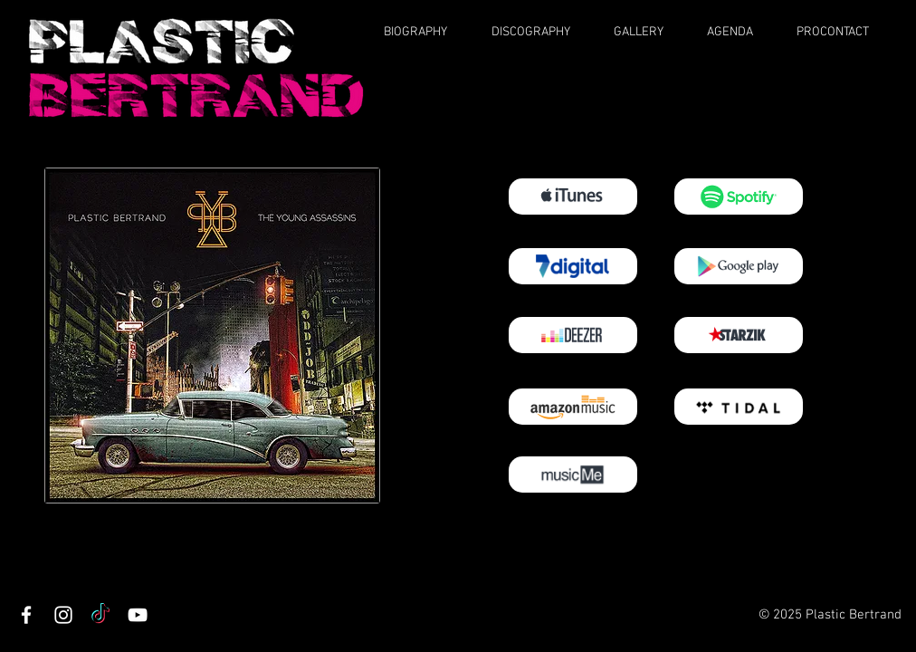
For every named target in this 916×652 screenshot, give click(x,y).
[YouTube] (137, 615)
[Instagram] (63, 615)
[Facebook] (26, 615)
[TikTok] (100, 615)
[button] (427, 32)
